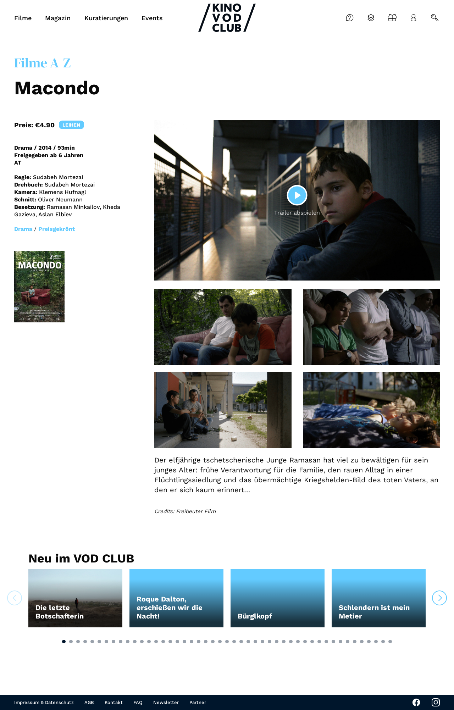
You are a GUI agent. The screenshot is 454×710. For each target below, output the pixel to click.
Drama (23, 229)
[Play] (297, 195)
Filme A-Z (42, 63)
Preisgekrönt (56, 229)
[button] (64, 641)
